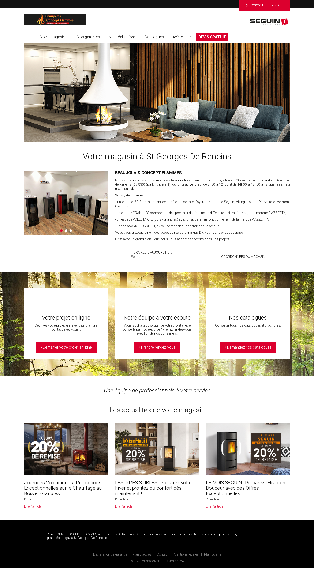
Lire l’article (33, 506)
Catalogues (154, 37)
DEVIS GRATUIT (212, 37)
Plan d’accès (141, 554)
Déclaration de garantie (110, 554)
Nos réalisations (122, 37)
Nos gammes (88, 37)
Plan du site (212, 554)
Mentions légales (186, 554)
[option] (157, 92)
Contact (162, 554)
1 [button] (61, 230)
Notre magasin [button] (54, 37)
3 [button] (71, 230)
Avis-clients (182, 37)
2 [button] (66, 230)
